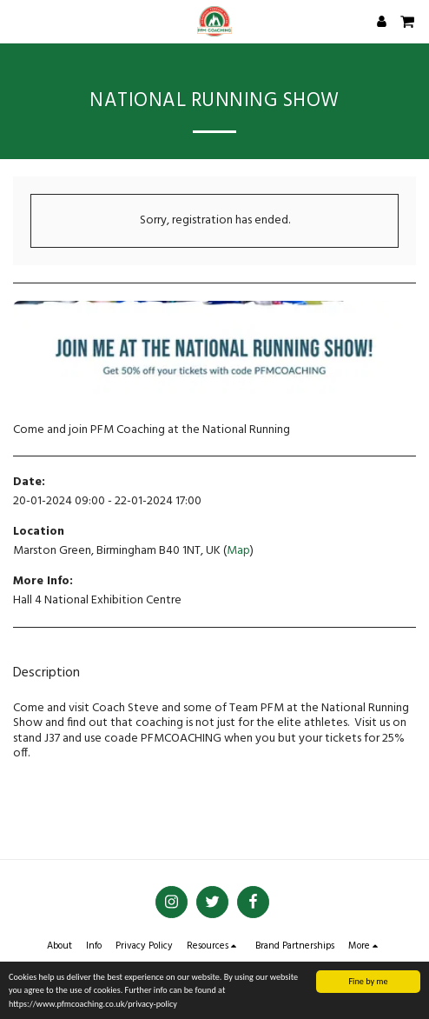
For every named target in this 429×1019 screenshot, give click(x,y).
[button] (19, 21)
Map (238, 551)
